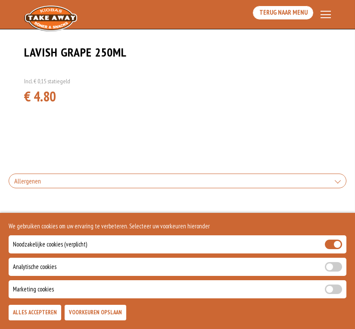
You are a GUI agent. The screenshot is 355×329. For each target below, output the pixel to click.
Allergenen (27, 183)
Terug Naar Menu (281, 14)
